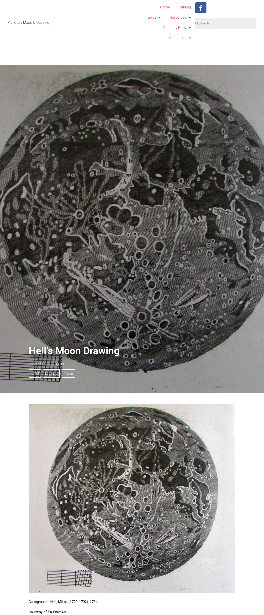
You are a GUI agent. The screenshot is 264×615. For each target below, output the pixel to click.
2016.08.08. (55, 364)
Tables (153, 18)
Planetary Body (177, 28)
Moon (68, 373)
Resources (180, 18)
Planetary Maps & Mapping (28, 22)
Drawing (51, 373)
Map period (180, 38)
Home (165, 7)
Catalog (185, 7)
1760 (35, 373)
